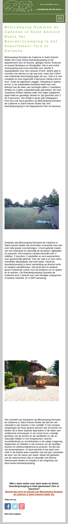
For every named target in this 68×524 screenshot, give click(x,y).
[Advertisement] (34, 154)
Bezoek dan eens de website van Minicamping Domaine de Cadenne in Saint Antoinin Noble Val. (34, 493)
